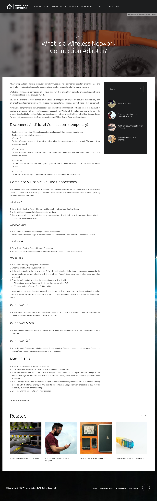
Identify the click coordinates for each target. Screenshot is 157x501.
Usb (118, 7)
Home (94, 488)
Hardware (57, 7)
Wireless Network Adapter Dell (93, 458)
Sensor (110, 7)
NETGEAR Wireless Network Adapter (25, 458)
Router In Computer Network (79, 7)
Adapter (37, 7)
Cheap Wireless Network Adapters (130, 458)
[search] (140, 89)
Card (46, 7)
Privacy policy (106, 488)
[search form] (123, 89)
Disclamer (121, 488)
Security (100, 7)
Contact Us (134, 488)
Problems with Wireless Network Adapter (58, 459)
